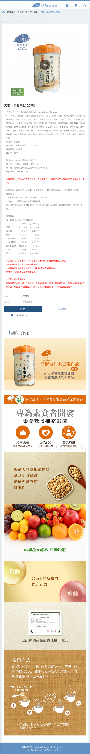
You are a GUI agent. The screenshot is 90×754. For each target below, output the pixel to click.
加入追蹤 (62, 308)
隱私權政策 (27, 747)
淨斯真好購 (45, 5)
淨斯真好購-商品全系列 (28, 12)
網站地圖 (39, 747)
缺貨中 (23, 308)
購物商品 (11, 12)
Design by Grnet (54, 750)
